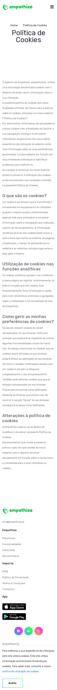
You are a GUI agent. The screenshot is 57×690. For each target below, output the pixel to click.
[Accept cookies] (12, 683)
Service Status (10, 556)
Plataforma (8, 538)
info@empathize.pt (13, 521)
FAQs (5, 571)
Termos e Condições (13, 583)
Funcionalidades (11, 544)
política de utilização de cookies (20, 671)
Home (14, 25)
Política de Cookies (35, 25)
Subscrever (8, 550)
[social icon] (18, 631)
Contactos (8, 589)
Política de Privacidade (15, 577)
